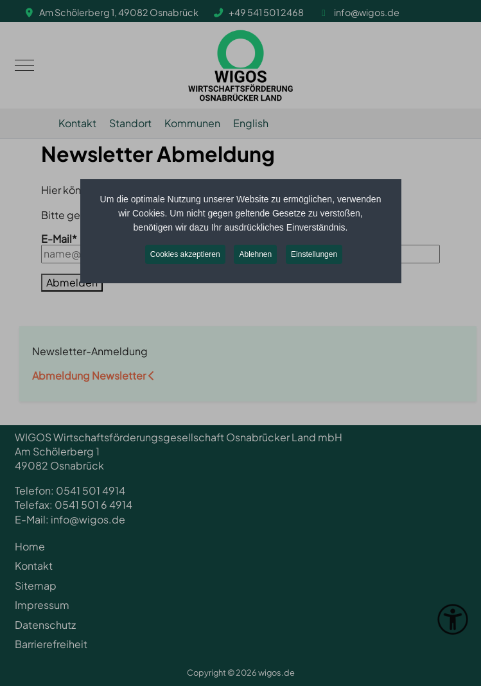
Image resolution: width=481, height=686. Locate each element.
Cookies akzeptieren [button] (185, 254)
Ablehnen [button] (255, 254)
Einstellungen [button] (314, 254)
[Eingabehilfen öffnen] (452, 619)
